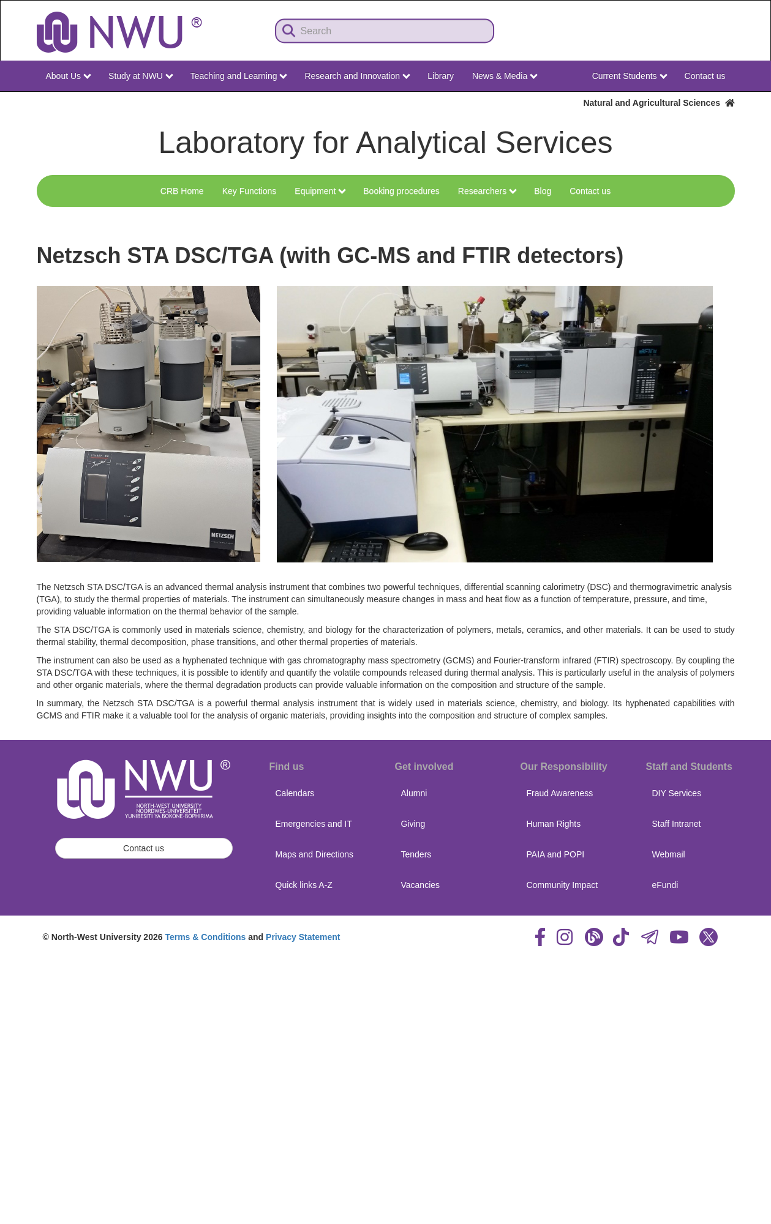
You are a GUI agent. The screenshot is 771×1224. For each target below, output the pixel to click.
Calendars (295, 793)
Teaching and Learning (239, 76)
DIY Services (677, 793)
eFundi (665, 885)
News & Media (505, 76)
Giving (413, 824)
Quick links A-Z (304, 885)
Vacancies (420, 885)
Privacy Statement (303, 937)
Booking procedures (401, 191)
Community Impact (562, 885)
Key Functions (249, 191)
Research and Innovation (357, 76)
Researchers (487, 191)
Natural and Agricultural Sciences (658, 103)
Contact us (705, 76)
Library (440, 76)
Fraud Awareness (560, 793)
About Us (68, 76)
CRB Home (182, 191)
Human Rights (554, 824)
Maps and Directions (315, 854)
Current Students (630, 76)
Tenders (416, 854)
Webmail (668, 854)
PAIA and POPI (556, 854)
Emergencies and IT (314, 824)
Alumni (414, 793)
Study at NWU (140, 76)
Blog (542, 191)
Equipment (320, 191)
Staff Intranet (676, 824)
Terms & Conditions (205, 937)
